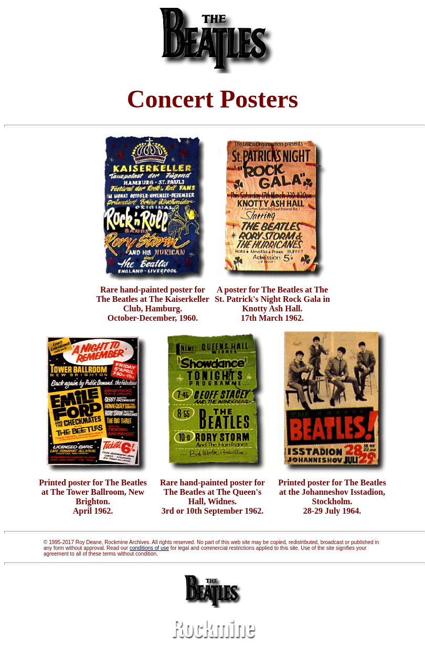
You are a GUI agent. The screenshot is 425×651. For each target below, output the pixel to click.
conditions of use (149, 548)
